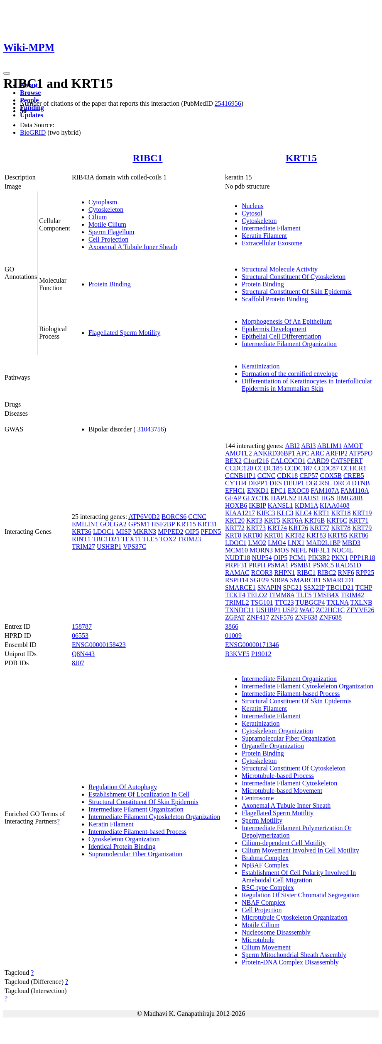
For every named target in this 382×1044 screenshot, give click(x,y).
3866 (231, 626)
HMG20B (349, 497)
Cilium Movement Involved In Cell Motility (300, 850)
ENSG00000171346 (252, 644)
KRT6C (337, 520)
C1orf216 (256, 460)
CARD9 (318, 460)
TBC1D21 (106, 539)
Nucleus (252, 205)
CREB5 (353, 475)
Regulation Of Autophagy (122, 786)
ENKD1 (258, 490)
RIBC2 (326, 572)
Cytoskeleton (105, 209)
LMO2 (257, 542)
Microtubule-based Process (278, 775)
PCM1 (297, 557)
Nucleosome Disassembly (276, 932)
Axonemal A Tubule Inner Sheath (132, 246)
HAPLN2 (283, 497)
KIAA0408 (335, 505)
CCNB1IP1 (240, 475)
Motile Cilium (107, 224)
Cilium (97, 216)
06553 (80, 635)
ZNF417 (258, 617)
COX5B (330, 475)
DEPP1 (258, 483)
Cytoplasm (102, 202)
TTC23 (284, 602)
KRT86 (358, 535)
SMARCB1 (305, 580)
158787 (82, 626)
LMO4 (277, 542)
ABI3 (308, 445)
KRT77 (319, 527)
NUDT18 (237, 557)
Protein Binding (109, 284)
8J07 (78, 662)
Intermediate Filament (271, 228)
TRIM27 (83, 546)
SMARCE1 (240, 587)
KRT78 (340, 527)
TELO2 (257, 594)
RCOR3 (262, 572)
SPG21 (292, 587)
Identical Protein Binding (122, 846)
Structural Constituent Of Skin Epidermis (297, 291)
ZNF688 (330, 617)
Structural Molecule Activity (280, 269)
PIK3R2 (319, 557)
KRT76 (298, 527)
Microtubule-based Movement (282, 790)
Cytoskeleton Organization (124, 839)
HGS (327, 497)
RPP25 (365, 572)
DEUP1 (294, 483)
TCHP (363, 587)
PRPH (257, 565)
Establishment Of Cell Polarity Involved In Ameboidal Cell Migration (299, 876)
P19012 (261, 653)
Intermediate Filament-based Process (137, 831)
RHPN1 (284, 572)
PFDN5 (211, 531)
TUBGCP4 (310, 602)
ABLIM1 (329, 445)
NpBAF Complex (265, 865)
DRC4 (341, 483)
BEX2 (233, 460)
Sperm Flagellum (111, 231)
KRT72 (235, 527)
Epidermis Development (274, 328)
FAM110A (354, 490)
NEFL (299, 550)
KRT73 (256, 527)
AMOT (352, 445)
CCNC (197, 516)
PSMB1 (300, 565)
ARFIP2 (337, 453)
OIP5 (192, 531)
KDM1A (306, 505)
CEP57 (308, 475)
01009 (233, 635)
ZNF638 (306, 617)
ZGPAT (235, 617)
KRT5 (272, 520)
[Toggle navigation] (6, 73)
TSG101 (261, 602)
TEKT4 (235, 594)
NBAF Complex (263, 902)
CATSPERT (346, 460)
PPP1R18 (362, 557)
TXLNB (361, 602)
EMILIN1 (85, 524)
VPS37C (134, 546)
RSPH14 (236, 580)
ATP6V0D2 (144, 516)
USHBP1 (109, 546)
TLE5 (150, 539)
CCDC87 (326, 468)
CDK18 (287, 475)
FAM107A (325, 490)
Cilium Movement (266, 947)
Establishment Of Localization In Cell (139, 794)
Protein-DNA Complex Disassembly (290, 962)
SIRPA (279, 580)
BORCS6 (174, 516)
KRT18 (340, 512)
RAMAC (237, 572)
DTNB (361, 483)
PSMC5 (323, 565)
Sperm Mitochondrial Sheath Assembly (294, 954)
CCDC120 (239, 468)
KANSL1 (280, 505)
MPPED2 (170, 531)
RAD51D (348, 565)
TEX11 (131, 539)
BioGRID (33, 132)
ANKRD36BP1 (274, 453)
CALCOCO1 (287, 460)
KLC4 (303, 512)
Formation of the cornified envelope (290, 373)
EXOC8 (298, 490)
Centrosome (258, 798)
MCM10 (236, 550)
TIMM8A (281, 594)
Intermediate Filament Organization (289, 343)
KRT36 (81, 531)
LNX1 (296, 542)
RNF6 (346, 572)
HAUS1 (309, 497)
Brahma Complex (265, 857)
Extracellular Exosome (272, 243)
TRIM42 (352, 594)
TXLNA (337, 602)
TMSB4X (326, 594)
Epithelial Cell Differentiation (281, 336)
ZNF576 (282, 617)
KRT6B (314, 520)
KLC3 (285, 512)
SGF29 (259, 580)
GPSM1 (139, 524)
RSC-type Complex (268, 887)
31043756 (150, 429)
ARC (317, 453)
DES (275, 483)
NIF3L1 (319, 550)
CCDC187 (298, 468)
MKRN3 (144, 531)
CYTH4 (236, 483)
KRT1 (321, 512)
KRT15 (301, 158)
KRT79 (362, 527)
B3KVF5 (237, 653)
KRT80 (252, 535)
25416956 (228, 103)
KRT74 (277, 527)
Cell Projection (108, 239)
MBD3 (351, 542)
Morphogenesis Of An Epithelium (287, 321)
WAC (306, 609)
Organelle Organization (273, 745)
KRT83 (316, 535)
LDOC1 (104, 531)
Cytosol (252, 213)
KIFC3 (266, 512)
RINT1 (81, 539)
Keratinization (261, 366)
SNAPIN (269, 587)
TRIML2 (237, 602)
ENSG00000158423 (99, 644)
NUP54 (262, 557)
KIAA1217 (240, 512)
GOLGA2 (113, 524)
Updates (31, 115)
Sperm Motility (262, 820)
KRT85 (337, 535)
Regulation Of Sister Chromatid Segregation (301, 895)
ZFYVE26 (360, 609)
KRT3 (254, 520)
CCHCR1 (353, 468)
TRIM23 (189, 539)
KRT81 (274, 535)
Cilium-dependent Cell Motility (284, 842)
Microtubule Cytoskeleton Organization (295, 917)
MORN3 (261, 550)
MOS (281, 550)
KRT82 (295, 535)
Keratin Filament (264, 235)
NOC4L (342, 550)
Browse (30, 92)
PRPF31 (236, 565)
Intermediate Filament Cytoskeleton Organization (154, 816)
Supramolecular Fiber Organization (135, 853)
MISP (124, 531)
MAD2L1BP (323, 542)
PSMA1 (278, 565)
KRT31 (207, 524)
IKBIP (257, 505)
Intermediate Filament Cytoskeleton (289, 783)
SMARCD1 (338, 580)
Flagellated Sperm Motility (124, 332)
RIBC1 (147, 158)
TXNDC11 (240, 609)
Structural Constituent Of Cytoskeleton (293, 276)
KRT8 (233, 535)
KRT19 (362, 512)
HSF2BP (162, 524)
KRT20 (235, 520)
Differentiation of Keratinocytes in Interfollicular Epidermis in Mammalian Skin (307, 385)
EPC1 (278, 490)
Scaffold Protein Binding (275, 299)
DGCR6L (319, 483)
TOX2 (167, 539)
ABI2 (292, 445)
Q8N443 (83, 653)
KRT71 (358, 520)
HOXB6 (236, 505)
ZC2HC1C (330, 609)
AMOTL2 (238, 453)
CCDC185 (269, 468)
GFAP (233, 497)
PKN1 (339, 557)
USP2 (290, 609)
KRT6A (292, 520)
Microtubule (258, 939)
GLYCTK (256, 497)
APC (302, 453)
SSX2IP (314, 587)
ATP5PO (360, 453)
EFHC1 (235, 490)
